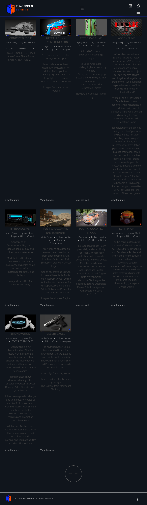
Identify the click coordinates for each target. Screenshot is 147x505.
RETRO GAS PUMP (91, 38)
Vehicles (102, 240)
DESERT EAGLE (56, 333)
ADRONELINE (126, 38)
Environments (56, 243)
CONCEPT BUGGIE (20, 38)
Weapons (66, 49)
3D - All (55, 49)
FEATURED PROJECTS (126, 49)
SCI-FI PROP (126, 228)
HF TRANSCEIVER (20, 228)
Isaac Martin (29, 43)
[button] (82, 8)
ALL (46, 49)
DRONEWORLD (20, 333)
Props (84, 46)
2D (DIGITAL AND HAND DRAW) (20, 49)
